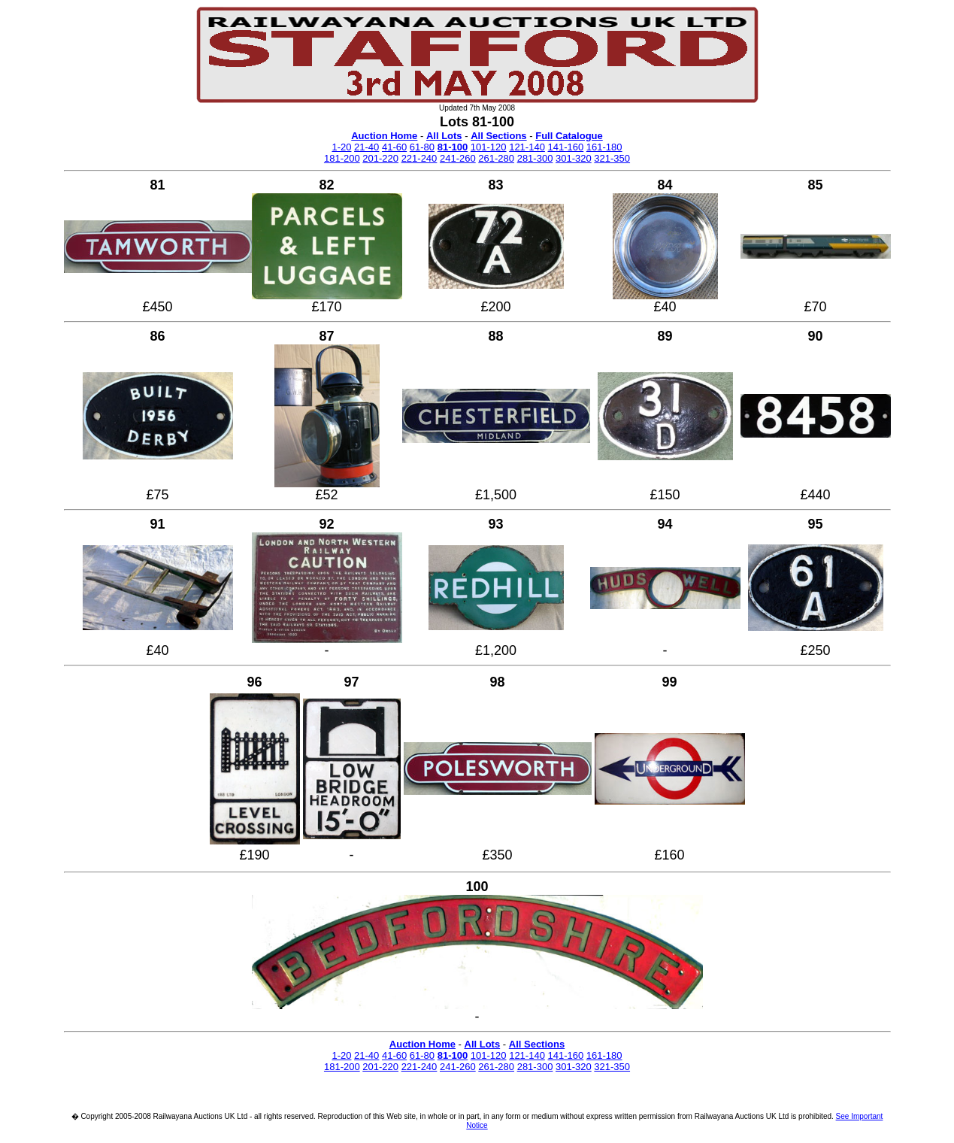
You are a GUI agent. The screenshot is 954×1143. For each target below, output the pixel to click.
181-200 (342, 158)
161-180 (604, 147)
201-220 (380, 158)
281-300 (535, 158)
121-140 (527, 147)
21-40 (366, 147)
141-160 (566, 147)
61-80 (422, 147)
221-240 (419, 158)
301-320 (574, 158)
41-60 (394, 147)
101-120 (489, 147)
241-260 (458, 158)
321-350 (612, 158)
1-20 (341, 147)
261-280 (496, 158)
